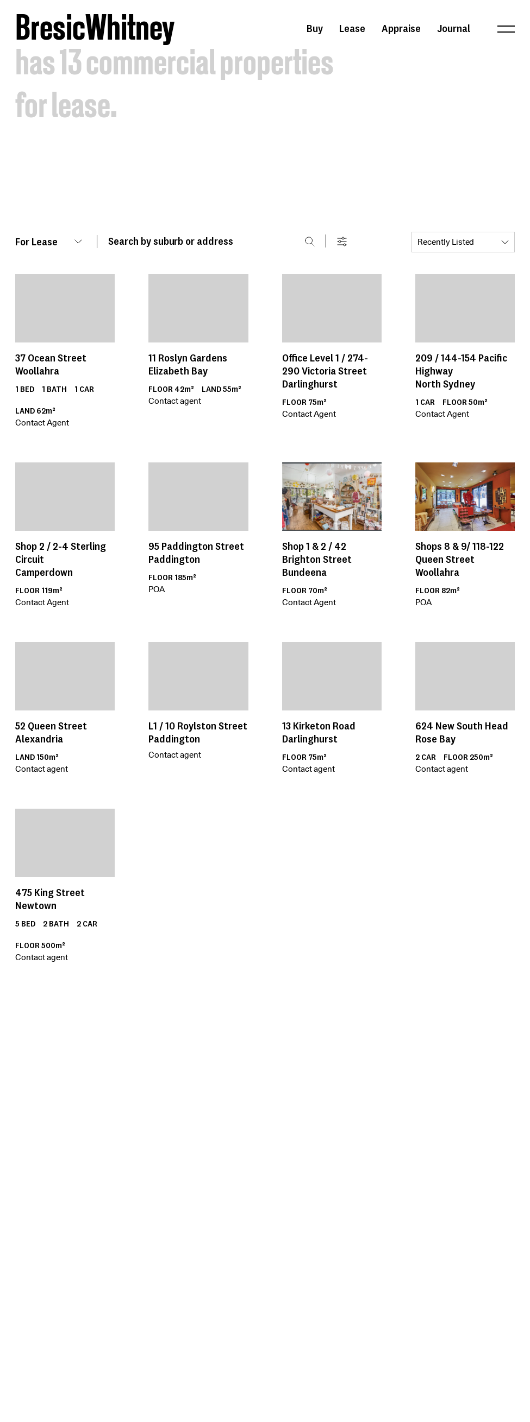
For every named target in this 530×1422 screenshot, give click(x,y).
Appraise (401, 28)
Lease (352, 28)
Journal (453, 28)
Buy (315, 28)
